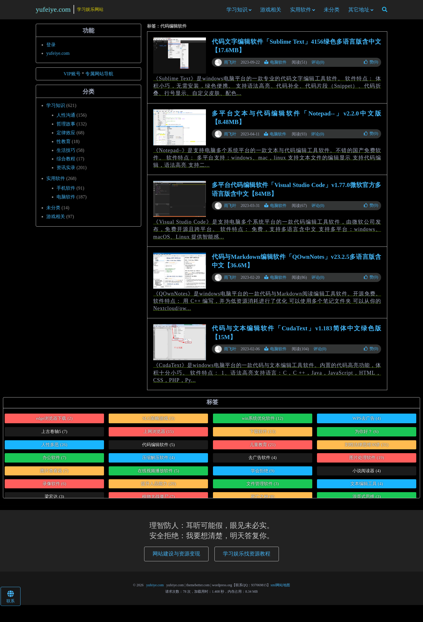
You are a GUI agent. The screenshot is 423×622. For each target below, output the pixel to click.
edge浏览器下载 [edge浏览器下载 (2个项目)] (54, 420)
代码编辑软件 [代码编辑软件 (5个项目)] (158, 447)
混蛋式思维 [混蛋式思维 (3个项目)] (366, 499)
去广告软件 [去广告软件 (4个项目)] (262, 460)
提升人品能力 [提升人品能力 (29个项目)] (158, 486)
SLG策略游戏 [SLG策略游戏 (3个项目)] (158, 420)
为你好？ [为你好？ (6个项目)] (366, 433)
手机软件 (66, 190)
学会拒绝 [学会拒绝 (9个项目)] (262, 473)
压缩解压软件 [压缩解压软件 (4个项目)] (158, 460)
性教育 (64, 143)
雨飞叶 (230, 64)
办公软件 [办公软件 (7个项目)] (54, 460)
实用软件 (300, 11)
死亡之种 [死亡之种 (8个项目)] (262, 499)
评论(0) (317, 64)
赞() (371, 64)
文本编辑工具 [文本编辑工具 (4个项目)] (366, 486)
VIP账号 (72, 76)
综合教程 (66, 161)
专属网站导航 (99, 76)
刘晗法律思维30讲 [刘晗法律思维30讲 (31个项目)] (366, 447)
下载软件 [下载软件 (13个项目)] (263, 433)
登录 (51, 47)
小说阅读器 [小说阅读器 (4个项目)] (366, 473)
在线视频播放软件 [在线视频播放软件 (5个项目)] (158, 473)
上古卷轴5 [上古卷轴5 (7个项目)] (54, 433)
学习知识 (237, 11)
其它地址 (358, 11)
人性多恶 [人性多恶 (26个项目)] (54, 447)
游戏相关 (270, 11)
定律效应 (66, 134)
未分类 (332, 11)
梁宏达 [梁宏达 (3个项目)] (54, 499)
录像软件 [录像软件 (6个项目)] (54, 486)
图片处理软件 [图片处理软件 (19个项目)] (366, 460)
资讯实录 (66, 169)
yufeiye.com (53, 10)
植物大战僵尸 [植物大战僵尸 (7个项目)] (158, 499)
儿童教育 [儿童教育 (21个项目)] (263, 447)
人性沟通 (66, 117)
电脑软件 (275, 64)
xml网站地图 (280, 587)
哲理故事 (66, 126)
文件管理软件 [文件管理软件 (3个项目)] (262, 486)
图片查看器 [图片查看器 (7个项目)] (54, 473)
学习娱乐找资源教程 (246, 556)
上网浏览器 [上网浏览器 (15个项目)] (158, 433)
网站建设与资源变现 (176, 556)
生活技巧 (66, 152)
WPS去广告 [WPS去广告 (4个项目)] (366, 420)
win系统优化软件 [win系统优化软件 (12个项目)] (262, 420)
